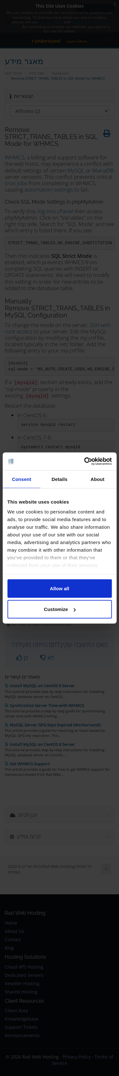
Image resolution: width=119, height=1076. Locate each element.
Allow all (59, 588)
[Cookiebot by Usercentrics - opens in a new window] (85, 461)
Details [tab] (60, 479)
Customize (60, 609)
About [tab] (97, 479)
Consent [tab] (21, 479)
